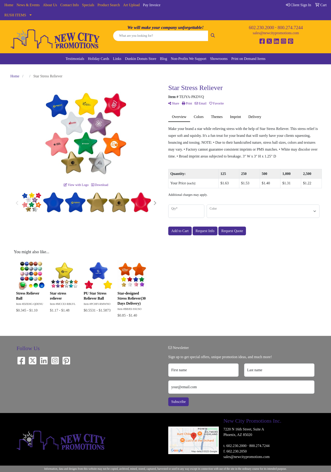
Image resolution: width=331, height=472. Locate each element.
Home (8, 5)
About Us (50, 5)
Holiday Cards (98, 59)
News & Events (28, 5)
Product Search (108, 5)
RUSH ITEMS (15, 15)
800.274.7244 (290, 27)
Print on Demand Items (248, 59)
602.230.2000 (261, 27)
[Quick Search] (160, 36)
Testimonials (75, 59)
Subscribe (178, 402)
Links (117, 59)
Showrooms (219, 59)
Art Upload (131, 5)
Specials (88, 5)
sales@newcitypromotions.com (276, 33)
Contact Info (69, 5)
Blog (163, 59)
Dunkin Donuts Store (140, 59)
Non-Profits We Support (188, 59)
